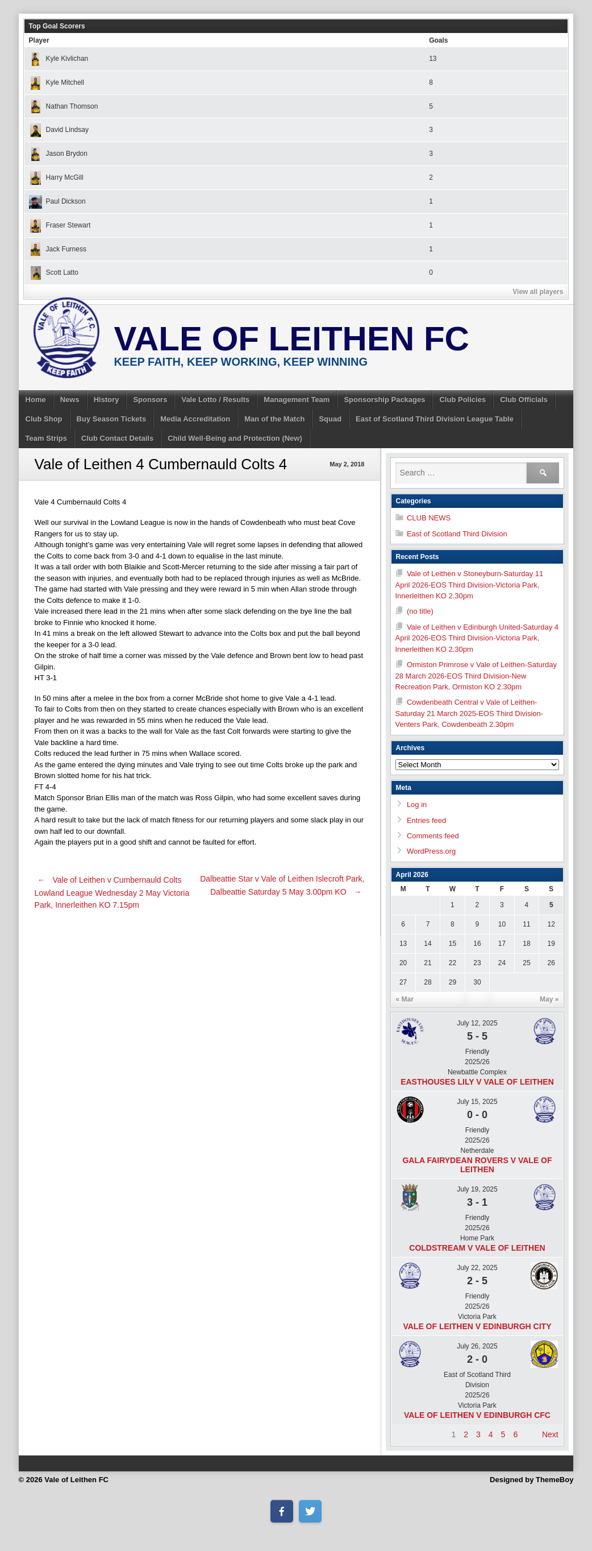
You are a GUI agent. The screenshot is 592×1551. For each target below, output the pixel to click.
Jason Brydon (58, 154)
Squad (330, 419)
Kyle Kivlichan (59, 59)
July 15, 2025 (477, 1102)
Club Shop (44, 419)
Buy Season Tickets (112, 419)
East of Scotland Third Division (457, 534)
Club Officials (524, 399)
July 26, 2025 (477, 1346)
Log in (417, 804)
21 (427, 963)
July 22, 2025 (477, 1268)
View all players (537, 292)
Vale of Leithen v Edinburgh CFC (477, 1415)
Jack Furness (57, 249)
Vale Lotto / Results (215, 399)
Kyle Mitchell (56, 82)
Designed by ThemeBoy (531, 1479)
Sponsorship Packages (384, 399)
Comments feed (433, 836)
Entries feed (426, 820)
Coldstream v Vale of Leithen (477, 1247)
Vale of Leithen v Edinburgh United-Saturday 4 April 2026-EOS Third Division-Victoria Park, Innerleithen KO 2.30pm (477, 638)
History (106, 399)
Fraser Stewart (60, 225)
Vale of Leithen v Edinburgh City (477, 1326)
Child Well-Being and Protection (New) (235, 438)
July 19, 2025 (477, 1189)
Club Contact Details (117, 438)
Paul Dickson (57, 201)
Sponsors (150, 399)
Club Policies (462, 399)
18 (526, 944)
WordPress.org (431, 851)
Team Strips (46, 438)
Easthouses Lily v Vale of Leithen (477, 1081)
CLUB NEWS (429, 518)
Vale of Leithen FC (291, 339)
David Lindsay (59, 130)
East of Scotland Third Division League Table (435, 419)
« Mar (405, 999)
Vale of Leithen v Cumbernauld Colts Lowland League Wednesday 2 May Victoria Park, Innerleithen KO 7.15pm (112, 892)
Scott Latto (53, 272)
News (70, 399)
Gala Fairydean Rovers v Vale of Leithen (477, 1165)
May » (549, 999)
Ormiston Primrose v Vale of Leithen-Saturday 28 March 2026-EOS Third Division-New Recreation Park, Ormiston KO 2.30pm (476, 675)
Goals (438, 40)
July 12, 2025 (477, 1023)
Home (36, 399)
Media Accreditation (195, 419)
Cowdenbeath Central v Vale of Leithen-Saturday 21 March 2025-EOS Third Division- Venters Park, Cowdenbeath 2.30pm (469, 713)
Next (550, 1434)
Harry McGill (56, 177)
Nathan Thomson (63, 106)
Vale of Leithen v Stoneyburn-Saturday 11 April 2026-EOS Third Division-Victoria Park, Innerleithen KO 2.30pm (469, 584)
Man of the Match (274, 419)
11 (526, 924)
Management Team (297, 399)
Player (39, 40)
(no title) (420, 611)
